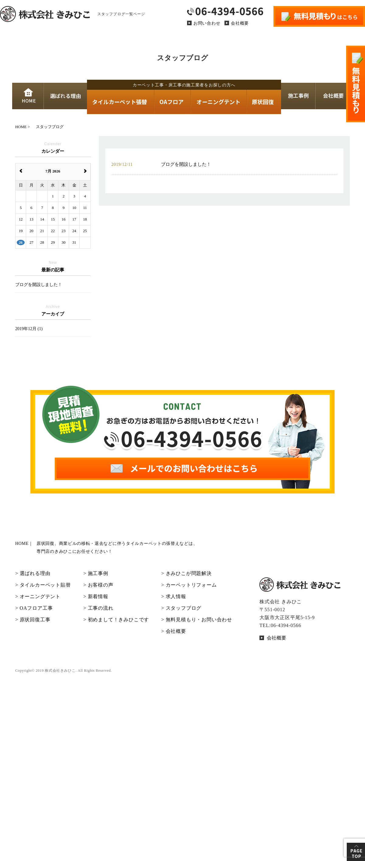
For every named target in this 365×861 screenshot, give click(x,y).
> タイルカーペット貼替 (43, 584)
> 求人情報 (173, 596)
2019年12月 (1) (29, 328)
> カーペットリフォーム (189, 584)
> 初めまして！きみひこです (116, 619)
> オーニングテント (38, 596)
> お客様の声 (98, 584)
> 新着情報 (95, 596)
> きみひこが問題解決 (186, 573)
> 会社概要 (173, 631)
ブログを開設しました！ (38, 284)
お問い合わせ (206, 23)
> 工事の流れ (98, 608)
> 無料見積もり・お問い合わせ (196, 619)
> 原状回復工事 (32, 619)
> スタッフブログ (181, 608)
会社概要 (240, 23)
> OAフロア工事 (34, 608)
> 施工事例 (95, 573)
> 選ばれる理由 (32, 573)
